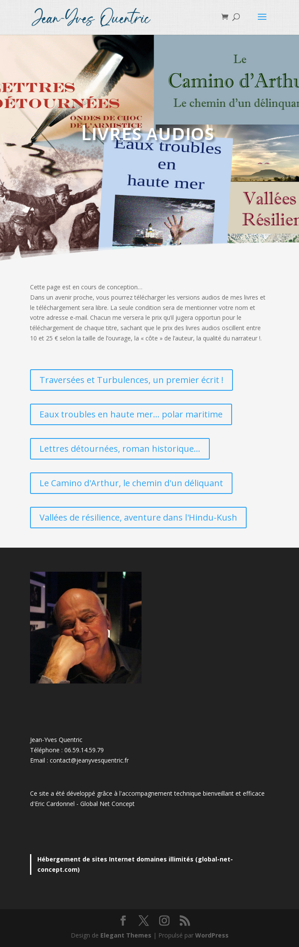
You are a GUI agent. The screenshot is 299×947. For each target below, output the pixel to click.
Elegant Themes (125, 935)
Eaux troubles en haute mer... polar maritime (131, 414)
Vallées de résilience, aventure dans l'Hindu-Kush (138, 517)
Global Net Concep (106, 804)
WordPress (212, 935)
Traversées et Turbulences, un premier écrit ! (131, 380)
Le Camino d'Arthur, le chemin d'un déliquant (131, 483)
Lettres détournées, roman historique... (119, 448)
